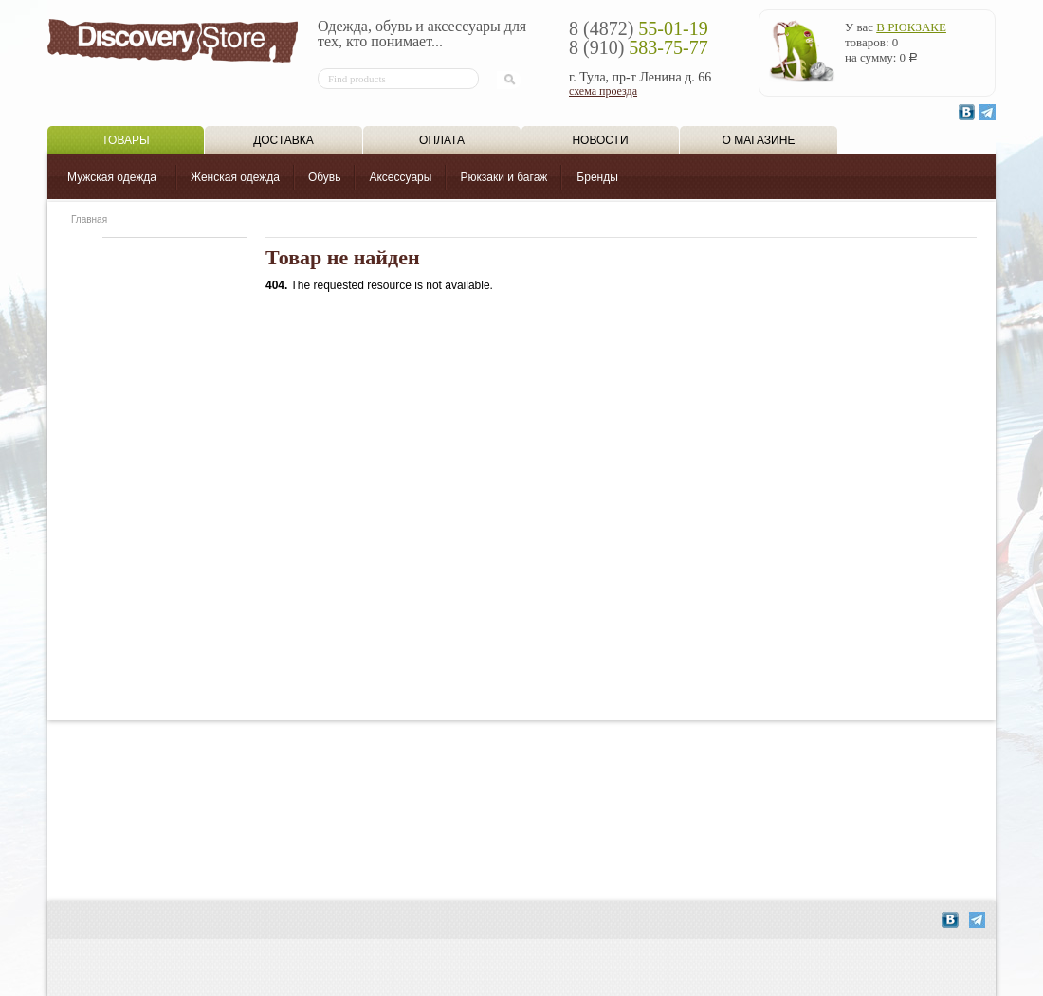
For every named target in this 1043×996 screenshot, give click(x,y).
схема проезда (603, 91)
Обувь (324, 177)
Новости (600, 140)
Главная (89, 219)
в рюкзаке (911, 27)
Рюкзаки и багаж (503, 177)
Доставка (283, 140)
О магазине (759, 140)
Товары (125, 140)
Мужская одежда (111, 177)
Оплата (442, 140)
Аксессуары (400, 177)
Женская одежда (235, 177)
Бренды (596, 177)
